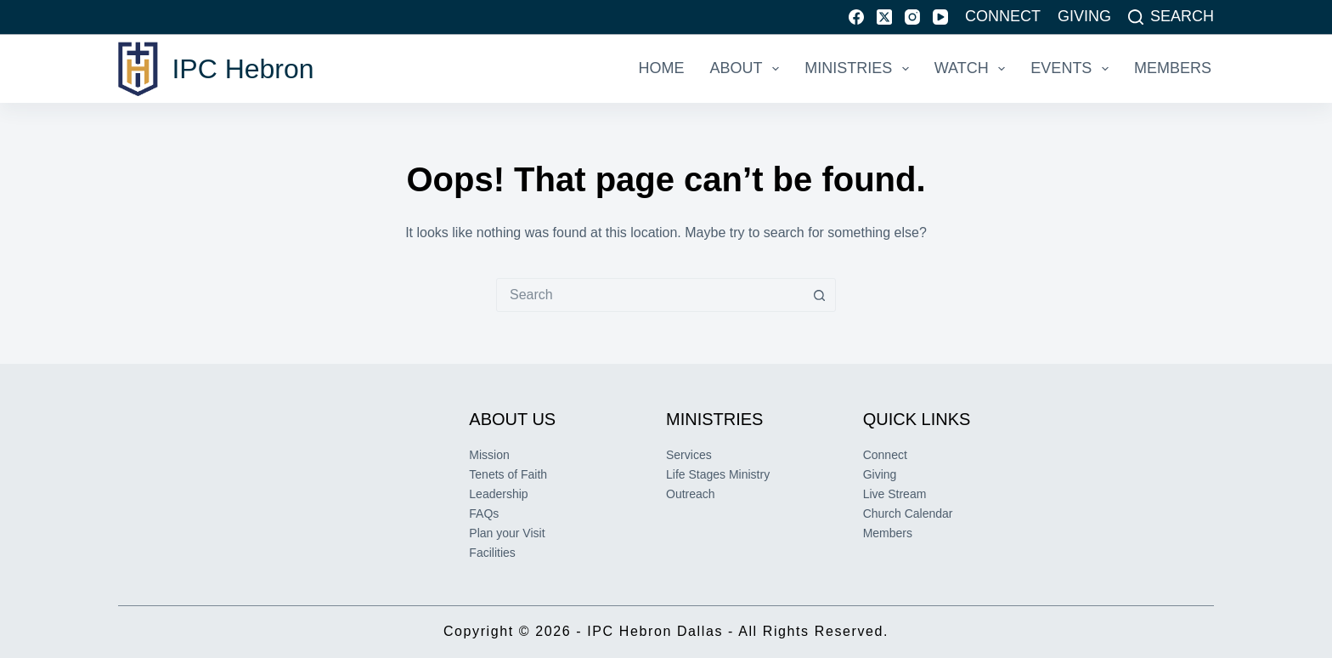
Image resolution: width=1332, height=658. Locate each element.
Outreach (690, 494)
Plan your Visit (507, 533)
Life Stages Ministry (718, 474)
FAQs (484, 513)
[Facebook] (856, 17)
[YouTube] (940, 17)
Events (1072, 69)
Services (689, 455)
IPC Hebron (242, 69)
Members (1172, 68)
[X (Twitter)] (884, 17)
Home (662, 68)
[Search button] (819, 295)
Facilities (492, 552)
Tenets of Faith (508, 474)
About (748, 69)
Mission (489, 455)
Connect (1003, 16)
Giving (1084, 16)
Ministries (860, 69)
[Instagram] (912, 17)
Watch (973, 69)
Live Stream (895, 494)
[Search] (1171, 17)
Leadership (498, 494)
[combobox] (650, 295)
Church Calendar (908, 513)
